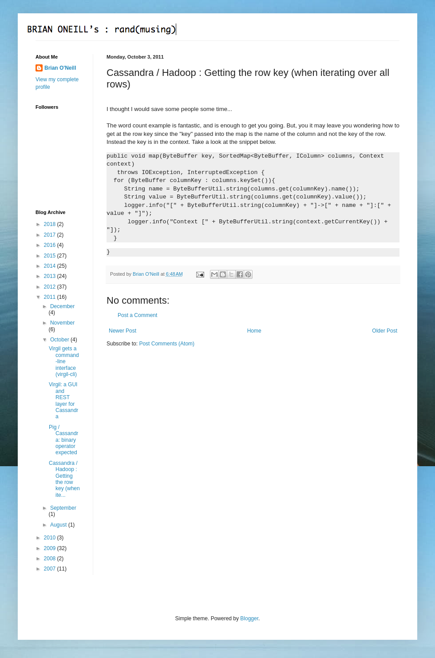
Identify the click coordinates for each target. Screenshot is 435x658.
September (63, 508)
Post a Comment (137, 315)
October (60, 340)
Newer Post (122, 331)
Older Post (384, 331)
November (62, 323)
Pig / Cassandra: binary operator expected (63, 440)
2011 (50, 297)
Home (254, 331)
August (59, 525)
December (62, 306)
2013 (50, 276)
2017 (50, 235)
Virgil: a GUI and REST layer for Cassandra (63, 400)
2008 (50, 558)
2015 (50, 256)
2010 (50, 538)
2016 (50, 245)
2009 (50, 548)
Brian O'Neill (60, 68)
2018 (50, 224)
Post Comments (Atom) (166, 344)
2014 (50, 266)
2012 (50, 287)
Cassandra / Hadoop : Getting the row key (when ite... (64, 479)
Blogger (249, 618)
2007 (50, 569)
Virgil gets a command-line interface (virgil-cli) (64, 361)
